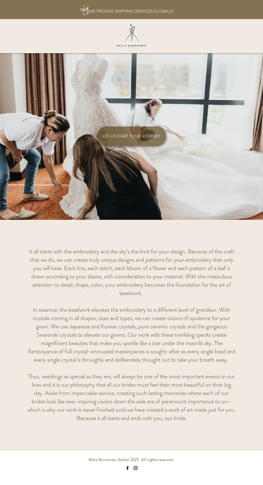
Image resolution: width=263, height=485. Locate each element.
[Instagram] (135, 468)
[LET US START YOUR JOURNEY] (131, 136)
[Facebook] (127, 468)
